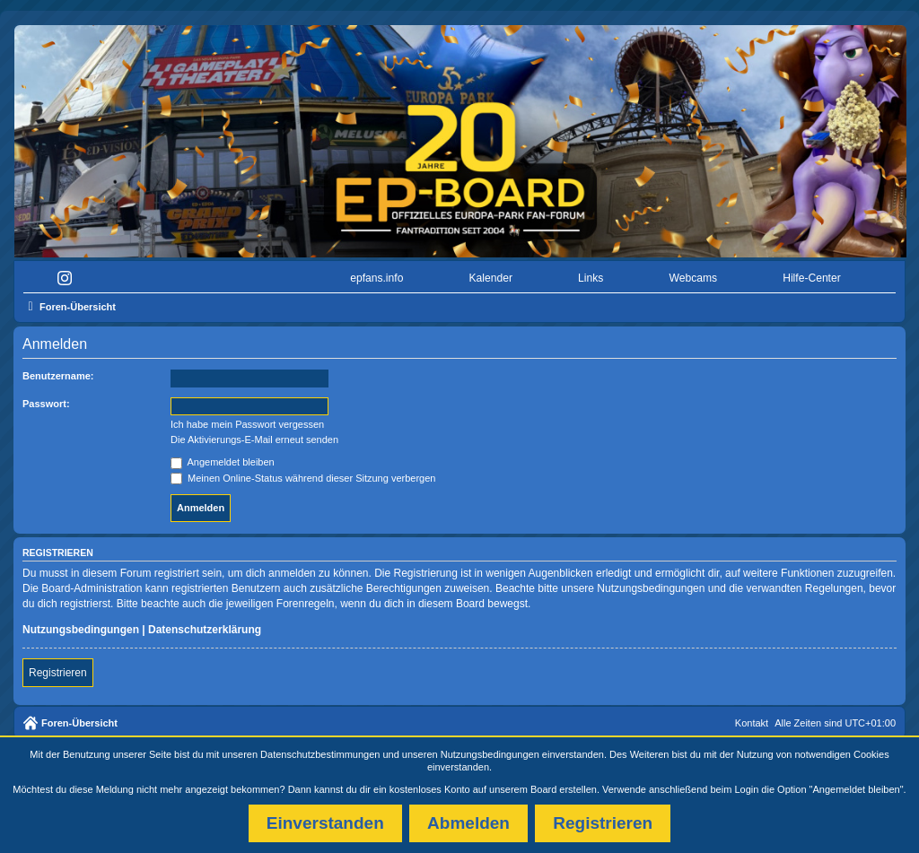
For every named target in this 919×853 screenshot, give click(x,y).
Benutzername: (57, 375)
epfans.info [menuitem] (376, 278)
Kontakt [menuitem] (751, 723)
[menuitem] (68, 278)
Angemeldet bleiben (223, 462)
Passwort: (46, 403)
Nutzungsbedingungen (490, 754)
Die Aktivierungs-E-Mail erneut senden (254, 439)
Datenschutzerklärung (204, 629)
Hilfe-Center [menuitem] (812, 278)
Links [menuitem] (590, 278)
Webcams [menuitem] (694, 278)
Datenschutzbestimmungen (320, 754)
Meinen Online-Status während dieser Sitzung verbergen (303, 478)
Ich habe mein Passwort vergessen (247, 424)
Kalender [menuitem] (490, 278)
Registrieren (58, 672)
